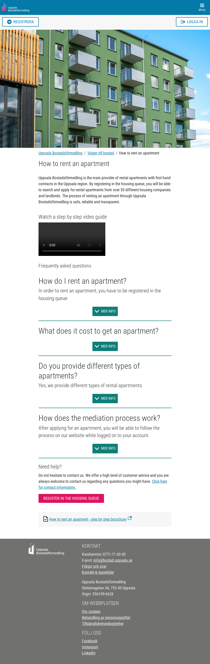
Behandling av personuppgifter (106, 617)
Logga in (192, 21)
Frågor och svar (94, 566)
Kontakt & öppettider (98, 572)
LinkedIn (89, 653)
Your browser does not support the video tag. (72, 239)
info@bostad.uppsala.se (113, 560)
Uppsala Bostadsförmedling (60, 153)
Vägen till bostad (101, 153)
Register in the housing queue (71, 498)
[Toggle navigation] (202, 7)
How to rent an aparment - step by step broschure (87, 519)
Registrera (20, 21)
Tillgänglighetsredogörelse (102, 623)
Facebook (89, 641)
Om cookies (91, 611)
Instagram (90, 647)
